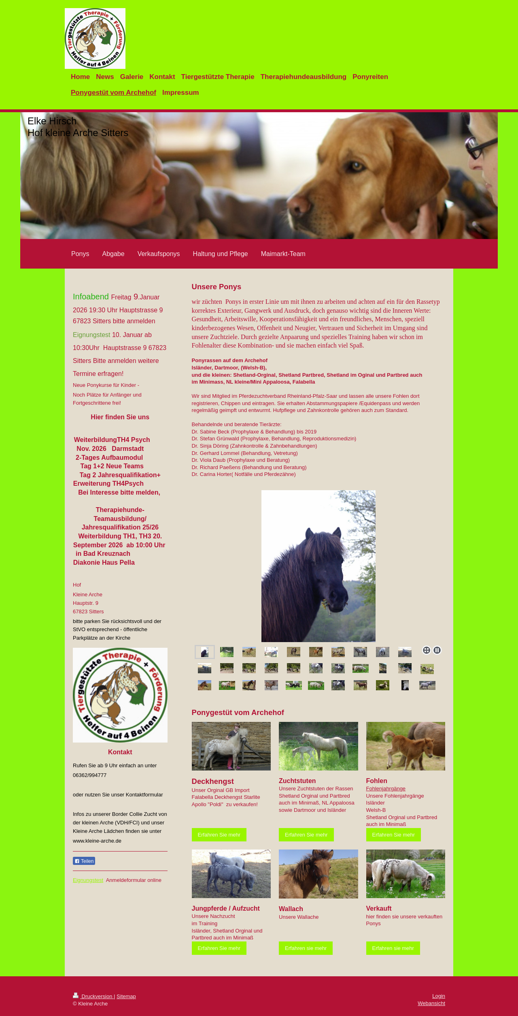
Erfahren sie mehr (306, 948)
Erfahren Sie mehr (219, 835)
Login (438, 996)
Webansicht (431, 1003)
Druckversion (93, 996)
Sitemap (126, 996)
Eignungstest (88, 880)
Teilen (83, 861)
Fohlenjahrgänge (386, 788)
